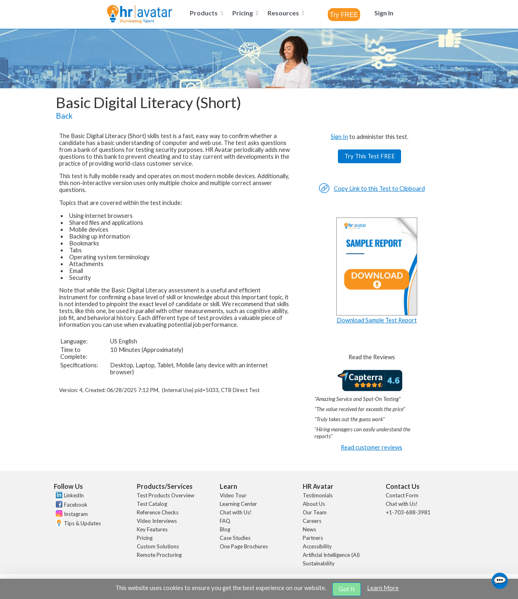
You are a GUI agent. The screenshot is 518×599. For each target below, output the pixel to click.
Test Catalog (152, 504)
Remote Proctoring (159, 555)
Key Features (152, 529)
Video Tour (233, 495)
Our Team (315, 512)
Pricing (145, 538)
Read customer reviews (371, 447)
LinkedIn (74, 495)
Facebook (75, 504)
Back (64, 115)
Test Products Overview (165, 495)
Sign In (339, 136)
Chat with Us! (236, 512)
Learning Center (238, 504)
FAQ (225, 521)
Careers (312, 521)
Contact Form (402, 495)
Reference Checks (157, 512)
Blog (225, 529)
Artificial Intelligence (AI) (331, 555)
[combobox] (344, 14)
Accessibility (317, 546)
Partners (313, 538)
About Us (314, 504)
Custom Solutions (158, 546)
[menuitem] (205, 13)
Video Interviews (157, 521)
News (309, 529)
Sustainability (319, 563)
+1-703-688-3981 (408, 512)
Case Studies (235, 538)
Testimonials (318, 495)
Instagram (76, 514)
